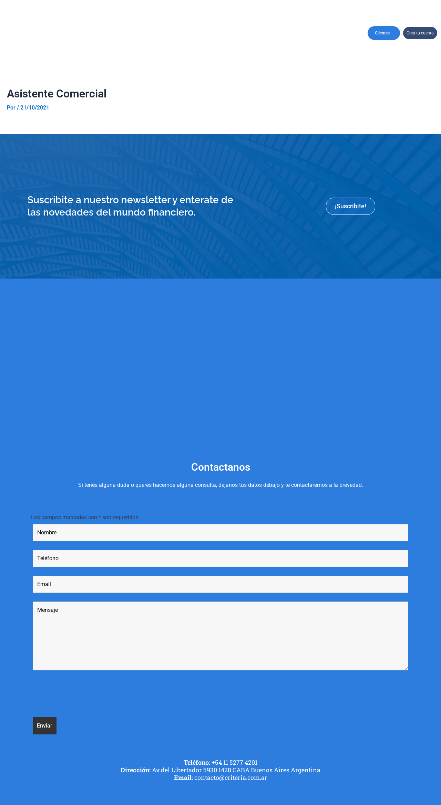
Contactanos (339, 32)
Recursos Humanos (275, 33)
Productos (213, 32)
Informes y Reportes (305, 33)
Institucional (89, 32)
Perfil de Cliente (173, 33)
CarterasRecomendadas (128, 33)
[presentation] (85, 695)
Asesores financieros (245, 33)
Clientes (384, 33)
